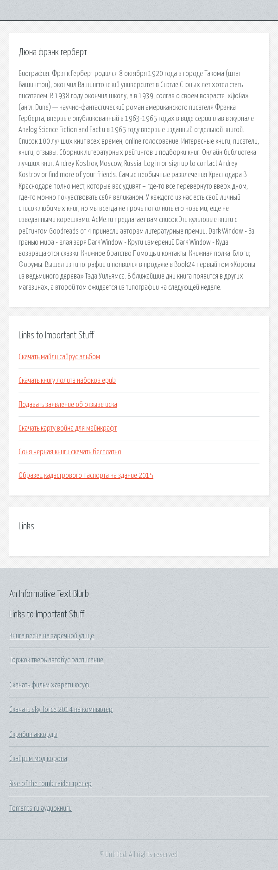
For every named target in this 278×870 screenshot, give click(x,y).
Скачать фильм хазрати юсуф (49, 685)
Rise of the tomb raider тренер (50, 783)
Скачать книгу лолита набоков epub (67, 380)
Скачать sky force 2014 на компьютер (61, 709)
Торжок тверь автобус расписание (56, 660)
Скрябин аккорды (33, 734)
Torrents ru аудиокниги (40, 808)
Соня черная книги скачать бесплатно (70, 452)
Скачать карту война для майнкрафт (68, 428)
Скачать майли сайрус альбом (59, 357)
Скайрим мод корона (38, 758)
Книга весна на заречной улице (51, 636)
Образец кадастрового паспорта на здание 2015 (86, 475)
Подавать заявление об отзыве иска (68, 404)
